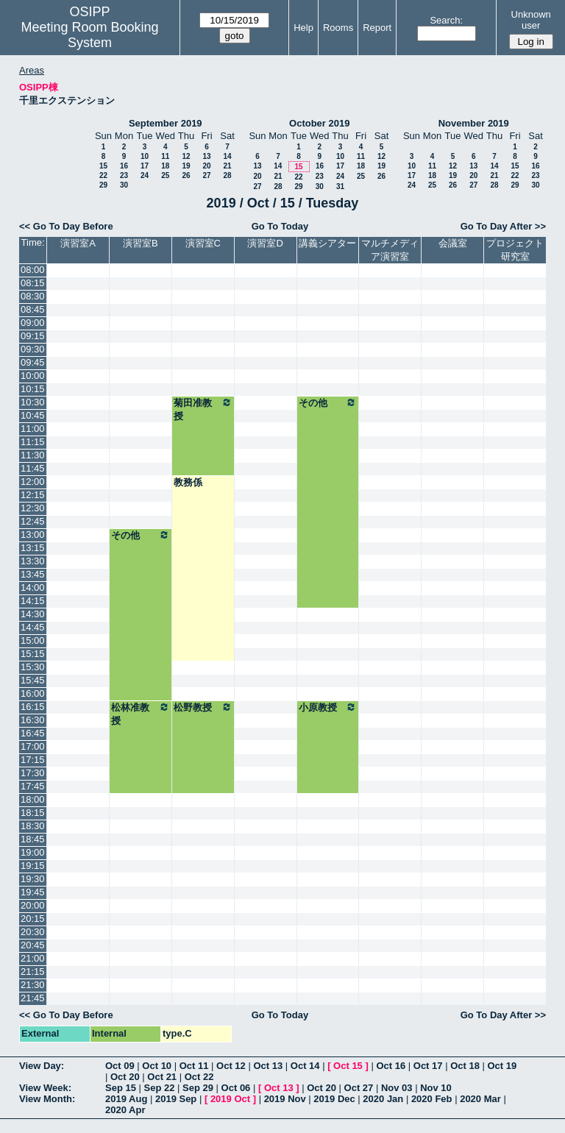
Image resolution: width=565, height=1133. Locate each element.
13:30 (33, 560)
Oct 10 (156, 1065)
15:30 (33, 666)
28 (227, 175)
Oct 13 (267, 1065)
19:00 (33, 852)
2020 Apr (125, 1109)
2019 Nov (285, 1098)
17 (145, 166)
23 (124, 175)
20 (206, 166)
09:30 (33, 349)
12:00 (33, 481)
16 (124, 166)
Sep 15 (120, 1087)
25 (165, 175)
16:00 (33, 693)
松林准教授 (140, 713)
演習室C (203, 243)
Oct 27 (359, 1087)
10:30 (33, 402)
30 (124, 185)
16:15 (33, 706)
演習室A (78, 243)
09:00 (33, 322)
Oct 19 (502, 1065)
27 (206, 175)
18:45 (33, 839)
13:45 (33, 574)
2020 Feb (431, 1098)
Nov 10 (436, 1087)
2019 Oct (230, 1098)
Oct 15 (348, 1065)
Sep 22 (159, 1087)
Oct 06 (236, 1087)
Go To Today (280, 226)
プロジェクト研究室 (515, 250)
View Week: (45, 1087)
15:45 (33, 680)
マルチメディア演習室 (390, 250)
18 (165, 166)
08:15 (33, 282)
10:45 (33, 415)
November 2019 (473, 123)
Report (377, 27)
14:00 (33, 587)
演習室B (140, 243)
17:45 (33, 786)
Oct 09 (120, 1065)
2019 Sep (175, 1098)
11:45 (33, 468)
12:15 (33, 494)
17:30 (33, 772)
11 (165, 156)
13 (206, 156)
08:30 (33, 296)
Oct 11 (194, 1065)
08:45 (33, 309)
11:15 (33, 441)
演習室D (264, 243)
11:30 (33, 455)
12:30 (33, 508)
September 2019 (165, 123)
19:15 (33, 865)
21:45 (33, 998)
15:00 (33, 640)
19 (186, 166)
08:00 (33, 269)
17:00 (33, 746)
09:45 (33, 362)
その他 (328, 402)
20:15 (33, 918)
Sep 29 (197, 1087)
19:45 (33, 892)
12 (186, 156)
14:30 (33, 613)
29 (103, 185)
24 (145, 175)
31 (340, 186)
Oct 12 (231, 1065)
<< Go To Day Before (66, 226)
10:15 (33, 388)
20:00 (33, 905)
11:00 (33, 428)
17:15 (33, 759)
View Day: (41, 1065)
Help (303, 27)
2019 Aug (126, 1098)
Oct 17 (428, 1065)
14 (227, 156)
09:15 (33, 335)
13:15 (33, 547)
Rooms (338, 27)
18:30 (33, 825)
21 (227, 166)
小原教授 (328, 707)
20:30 (33, 931)
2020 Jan (383, 1098)
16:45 (33, 733)
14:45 (33, 627)
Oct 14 (305, 1065)
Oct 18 (465, 1065)
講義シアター (327, 243)
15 (103, 166)
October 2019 (319, 123)
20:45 (33, 945)
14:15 (33, 600)
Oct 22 (199, 1076)
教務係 (188, 482)
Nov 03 (397, 1087)
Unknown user (531, 20)
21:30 (33, 984)
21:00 (33, 958)
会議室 (452, 243)
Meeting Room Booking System (89, 35)
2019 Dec (334, 1098)
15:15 (33, 653)
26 (186, 175)
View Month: (47, 1098)
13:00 (33, 534)
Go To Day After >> (503, 226)
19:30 (33, 878)
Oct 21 (162, 1076)
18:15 (33, 812)
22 (103, 175)
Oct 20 (125, 1076)
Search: (446, 20)
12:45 (33, 521)
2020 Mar (480, 1098)
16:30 (33, 719)
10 (145, 156)
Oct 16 (390, 1065)
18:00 (33, 799)
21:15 (33, 971)
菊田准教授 (203, 409)
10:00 (33, 375)
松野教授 (203, 707)
